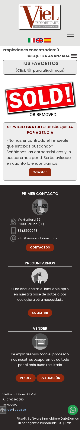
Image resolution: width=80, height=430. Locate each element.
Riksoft (21, 418)
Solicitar (40, 172)
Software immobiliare (44, 418)
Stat (68, 423)
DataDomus (70, 418)
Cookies (20, 410)
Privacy (8, 410)
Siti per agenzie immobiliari (37, 423)
